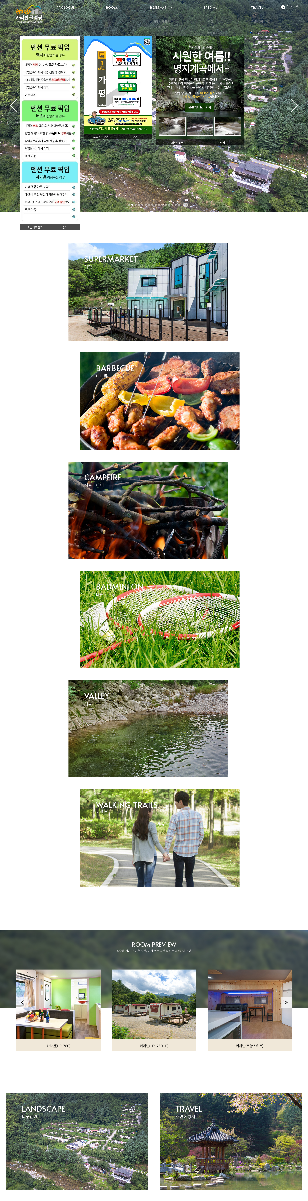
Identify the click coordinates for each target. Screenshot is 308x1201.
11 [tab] (162, 205)
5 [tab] (142, 205)
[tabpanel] (154, 106)
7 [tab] (149, 205)
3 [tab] (136, 205)
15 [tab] (176, 205)
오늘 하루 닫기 (35, 227)
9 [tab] (156, 205)
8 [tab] (152, 205)
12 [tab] (166, 205)
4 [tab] (139, 205)
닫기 (64, 227)
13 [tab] (169, 205)
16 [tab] (179, 205)
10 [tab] (159, 205)
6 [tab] (146, 205)
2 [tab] (132, 205)
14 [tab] (172, 205)
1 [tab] (129, 205)
